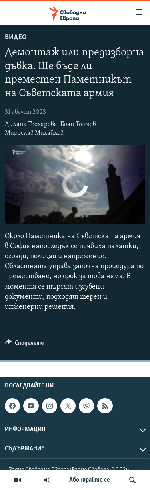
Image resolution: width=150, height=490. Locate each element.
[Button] (24, 344)
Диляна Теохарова (31, 124)
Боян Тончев (78, 124)
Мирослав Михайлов (34, 133)
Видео (16, 37)
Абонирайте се (89, 480)
